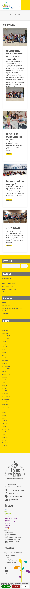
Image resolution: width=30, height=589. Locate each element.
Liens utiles (7, 529)
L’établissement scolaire (10, 518)
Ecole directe (7, 559)
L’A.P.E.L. (7, 525)
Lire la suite (9, 153)
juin (17, 16)
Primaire (7, 515)
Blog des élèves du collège (12, 541)
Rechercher (7, 261)
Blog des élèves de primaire (12, 539)
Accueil (11, 16)
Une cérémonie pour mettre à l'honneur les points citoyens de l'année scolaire (14, 55)
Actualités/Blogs (8, 532)
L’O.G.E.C (7, 527)
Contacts (6, 530)
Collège (7, 516)
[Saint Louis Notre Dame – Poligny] (9, 5)
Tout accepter (6, 586)
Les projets (8, 536)
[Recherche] (17, 5)
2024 (15, 16)
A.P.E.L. (7, 543)
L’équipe (7, 520)
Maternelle (8, 513)
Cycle (5, 511)
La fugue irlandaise (13, 227)
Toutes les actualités (10, 534)
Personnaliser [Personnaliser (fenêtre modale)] (25, 586)
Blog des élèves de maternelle (13, 537)
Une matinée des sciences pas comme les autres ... (14, 136)
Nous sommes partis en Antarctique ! (15, 183)
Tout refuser (16, 586)
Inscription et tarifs (10, 522)
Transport (7, 523)
